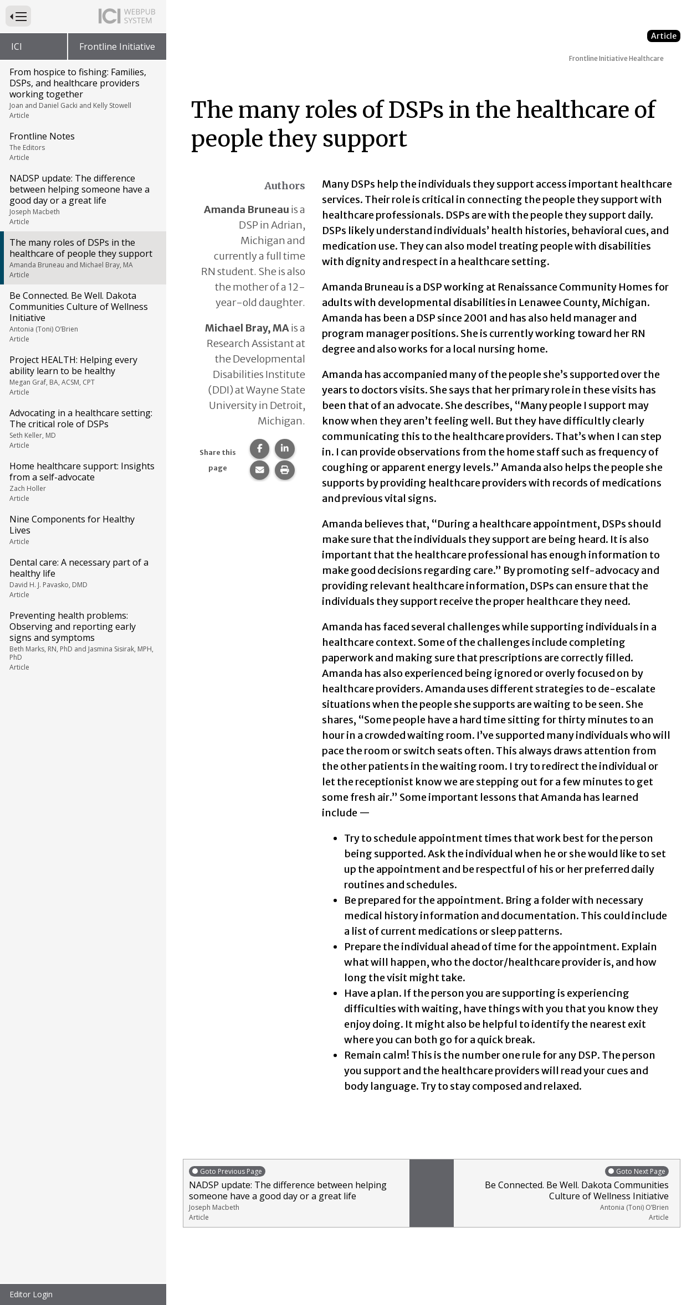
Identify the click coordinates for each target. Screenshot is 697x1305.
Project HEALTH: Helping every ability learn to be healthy (82, 375)
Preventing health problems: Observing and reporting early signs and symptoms (82, 640)
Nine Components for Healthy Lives (82, 529)
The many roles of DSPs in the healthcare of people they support (82, 257)
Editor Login (31, 1294)
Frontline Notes (82, 146)
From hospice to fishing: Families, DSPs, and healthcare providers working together (82, 93)
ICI (16, 46)
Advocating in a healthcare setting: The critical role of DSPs (82, 428)
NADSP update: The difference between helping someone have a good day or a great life (82, 199)
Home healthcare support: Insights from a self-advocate (82, 481)
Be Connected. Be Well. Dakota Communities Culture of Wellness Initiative (82, 316)
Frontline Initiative (117, 46)
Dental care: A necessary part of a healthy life (82, 577)
